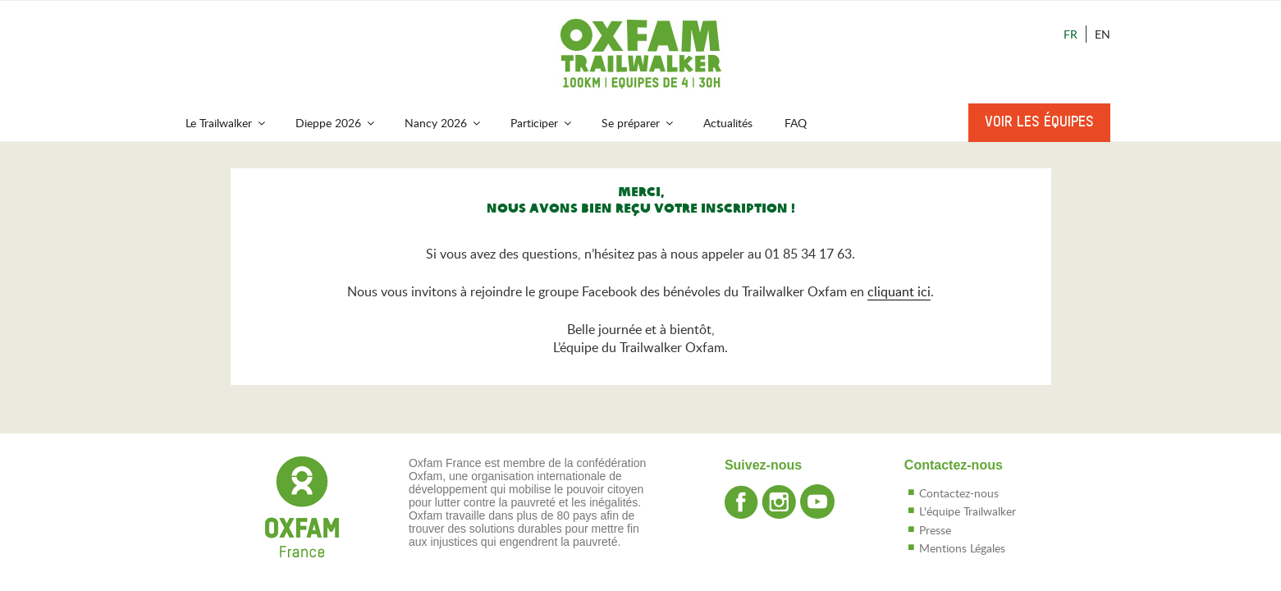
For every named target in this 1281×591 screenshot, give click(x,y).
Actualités (728, 123)
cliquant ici (899, 291)
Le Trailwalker (226, 123)
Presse (935, 530)
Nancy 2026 (444, 123)
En (1102, 34)
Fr (1070, 34)
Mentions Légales (962, 548)
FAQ (796, 123)
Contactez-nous (959, 493)
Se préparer (638, 123)
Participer (542, 123)
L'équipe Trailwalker (967, 511)
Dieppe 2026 (336, 123)
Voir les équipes (1039, 122)
